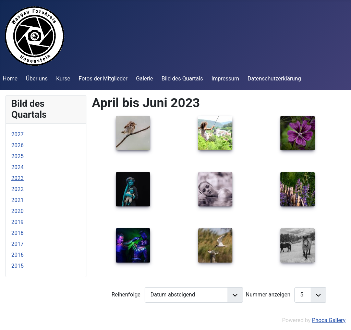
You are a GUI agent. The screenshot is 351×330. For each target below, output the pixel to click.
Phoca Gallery (329, 320)
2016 (17, 255)
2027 (17, 134)
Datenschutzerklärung (274, 78)
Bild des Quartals (182, 78)
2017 (17, 244)
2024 (17, 167)
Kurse (63, 78)
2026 (17, 145)
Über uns (37, 78)
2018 (17, 233)
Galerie (144, 78)
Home (10, 78)
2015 (17, 266)
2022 (17, 189)
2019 (17, 222)
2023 (17, 178)
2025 (17, 156)
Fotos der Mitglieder (102, 78)
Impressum (225, 78)
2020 (17, 211)
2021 (17, 200)
